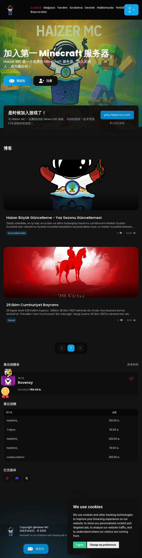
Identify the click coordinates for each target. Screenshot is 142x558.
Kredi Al (36, 8)
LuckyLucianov (15, 457)
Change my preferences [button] (103, 544)
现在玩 (17, 81)
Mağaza (49, 8)
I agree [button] (79, 544)
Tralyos (11, 429)
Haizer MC (42, 527)
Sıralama (76, 8)
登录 (131, 9)
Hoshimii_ (12, 420)
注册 (45, 81)
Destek (90, 8)
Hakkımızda (105, 8)
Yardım (62, 8)
